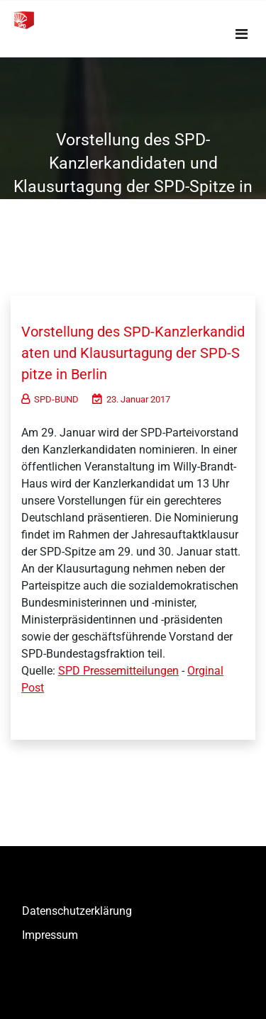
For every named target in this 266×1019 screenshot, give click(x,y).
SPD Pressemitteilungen (118, 670)
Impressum (50, 935)
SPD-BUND (50, 399)
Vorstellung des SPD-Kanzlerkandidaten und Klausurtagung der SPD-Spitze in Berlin (133, 353)
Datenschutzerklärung (77, 911)
